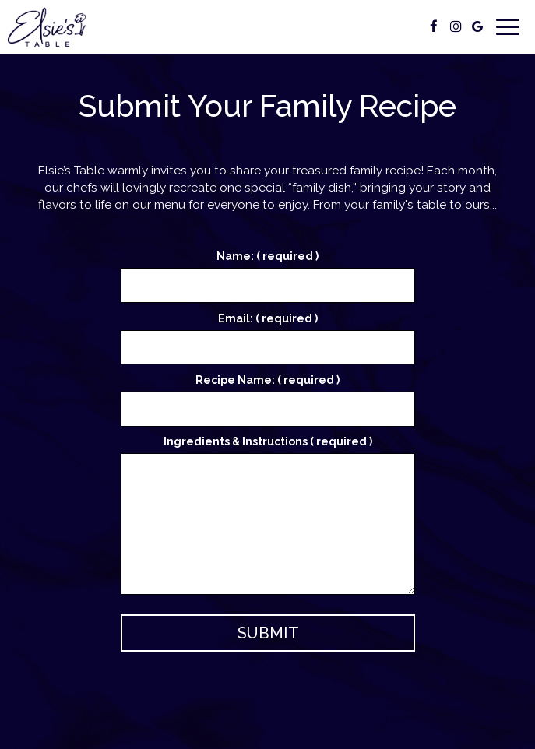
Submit (267, 633)
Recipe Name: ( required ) (267, 380)
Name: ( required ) (267, 256)
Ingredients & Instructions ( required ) (268, 441)
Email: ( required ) (268, 318)
